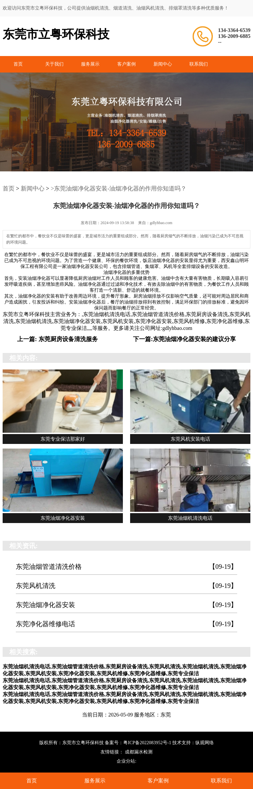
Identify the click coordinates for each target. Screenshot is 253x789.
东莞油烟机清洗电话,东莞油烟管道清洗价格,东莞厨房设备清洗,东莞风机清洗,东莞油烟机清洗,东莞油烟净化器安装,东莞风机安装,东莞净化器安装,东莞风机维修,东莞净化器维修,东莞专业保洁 (126, 321)
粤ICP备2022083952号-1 (147, 742)
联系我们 (198, 64)
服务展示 (90, 64)
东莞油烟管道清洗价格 (127, 566)
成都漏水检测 (139, 751)
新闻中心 (163, 64)
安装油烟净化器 (34, 278)
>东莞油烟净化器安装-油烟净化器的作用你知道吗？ (118, 188)
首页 (18, 64)
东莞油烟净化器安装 (127, 604)
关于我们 (54, 64)
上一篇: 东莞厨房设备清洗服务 (57, 339)
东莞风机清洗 (127, 585)
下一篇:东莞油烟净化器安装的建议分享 (184, 339)
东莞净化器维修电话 (127, 624)
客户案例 (126, 64)
